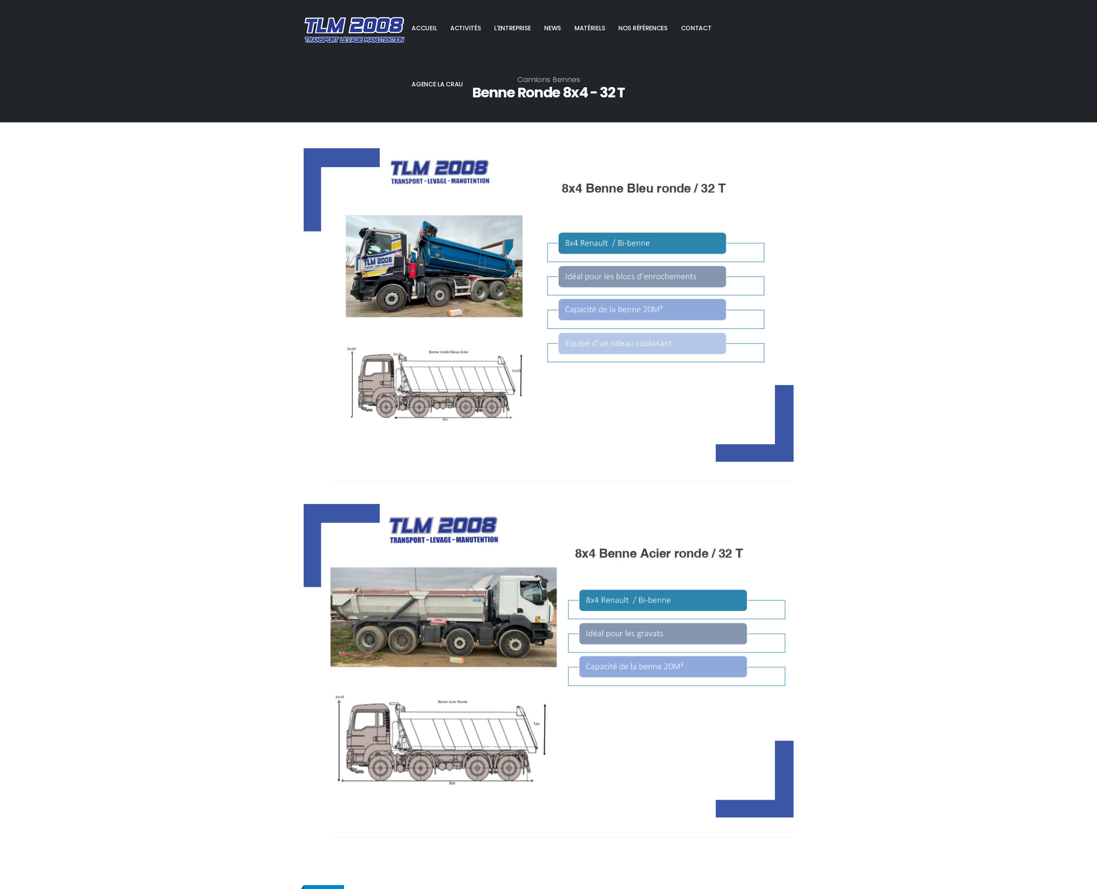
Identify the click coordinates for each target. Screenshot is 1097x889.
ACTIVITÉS (465, 28)
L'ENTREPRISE (512, 28)
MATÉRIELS (589, 28)
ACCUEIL (424, 28)
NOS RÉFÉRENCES (642, 28)
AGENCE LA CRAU (437, 84)
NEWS (552, 28)
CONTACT (696, 28)
